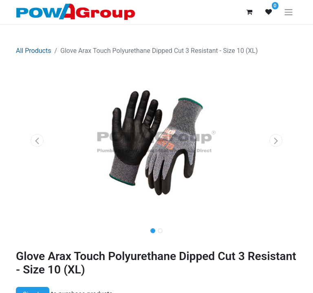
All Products (33, 51)
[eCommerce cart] (249, 12)
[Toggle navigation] (288, 12)
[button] (37, 140)
